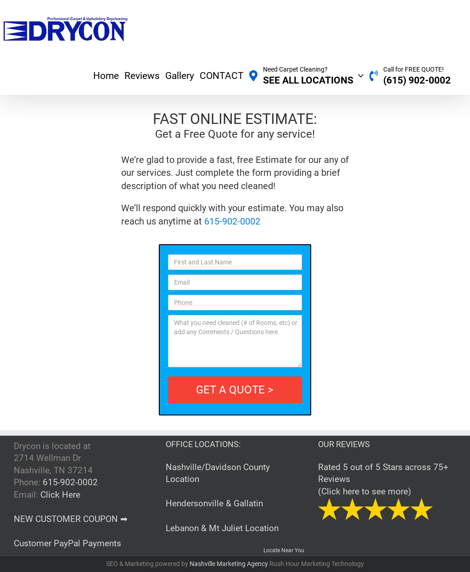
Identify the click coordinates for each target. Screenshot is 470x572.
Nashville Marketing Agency (229, 563)
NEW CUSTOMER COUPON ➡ (71, 519)
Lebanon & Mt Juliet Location (222, 528)
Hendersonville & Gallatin (214, 503)
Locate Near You (283, 550)
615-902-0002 (232, 221)
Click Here (60, 494)
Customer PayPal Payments (67, 543)
